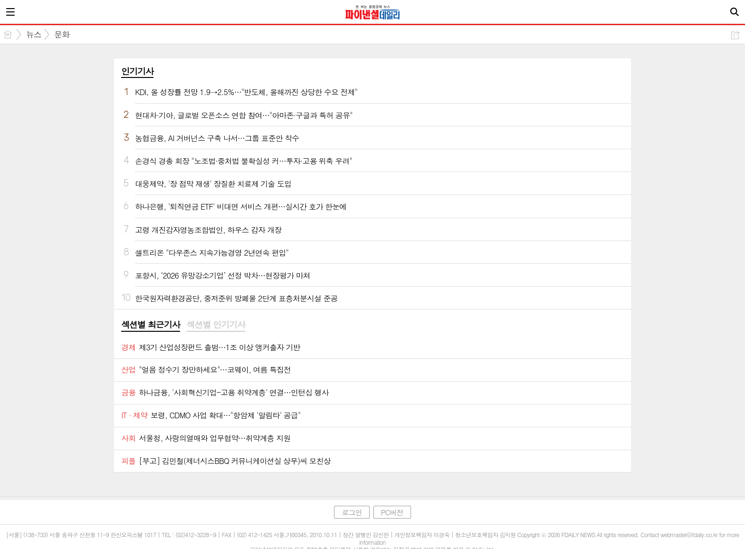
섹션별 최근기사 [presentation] (150, 324)
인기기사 (137, 71)
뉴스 (33, 34)
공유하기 (735, 34)
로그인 (352, 512)
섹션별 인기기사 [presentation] (216, 324)
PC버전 (392, 512)
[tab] (150, 325)
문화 (61, 34)
